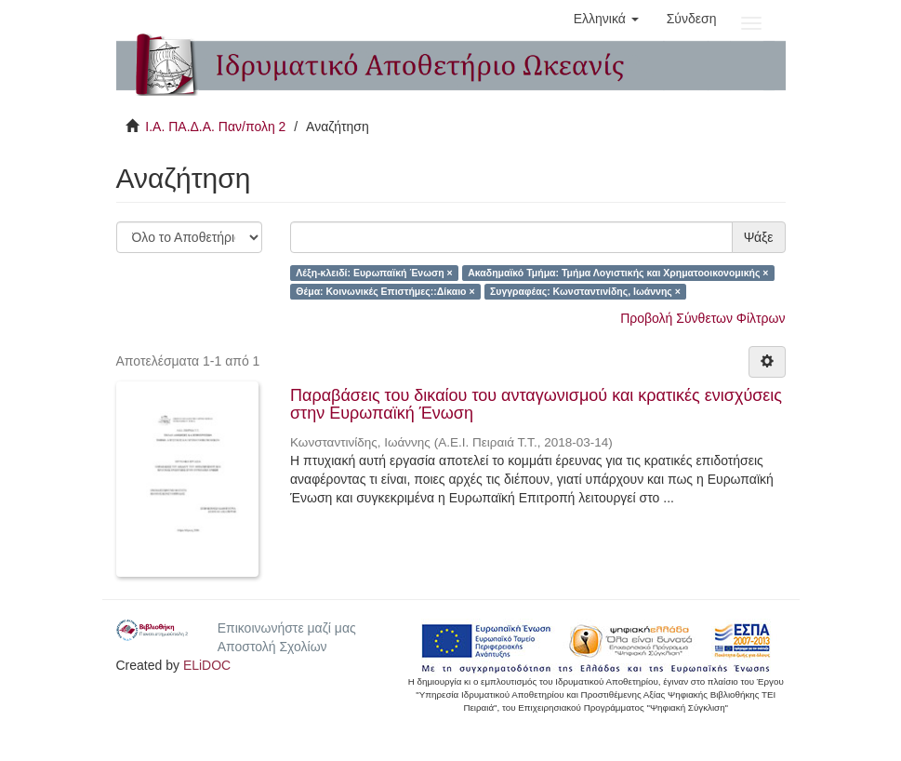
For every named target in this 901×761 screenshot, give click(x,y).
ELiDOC (207, 665)
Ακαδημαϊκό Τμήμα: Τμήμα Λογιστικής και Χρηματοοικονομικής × (618, 272)
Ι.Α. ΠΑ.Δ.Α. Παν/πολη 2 (215, 126)
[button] (606, 18)
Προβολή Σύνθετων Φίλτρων (702, 318)
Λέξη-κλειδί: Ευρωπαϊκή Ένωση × (374, 272)
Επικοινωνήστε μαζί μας (287, 628)
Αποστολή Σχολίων (272, 646)
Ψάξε (759, 237)
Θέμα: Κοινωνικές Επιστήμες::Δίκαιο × (385, 291)
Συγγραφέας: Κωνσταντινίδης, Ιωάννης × (585, 291)
